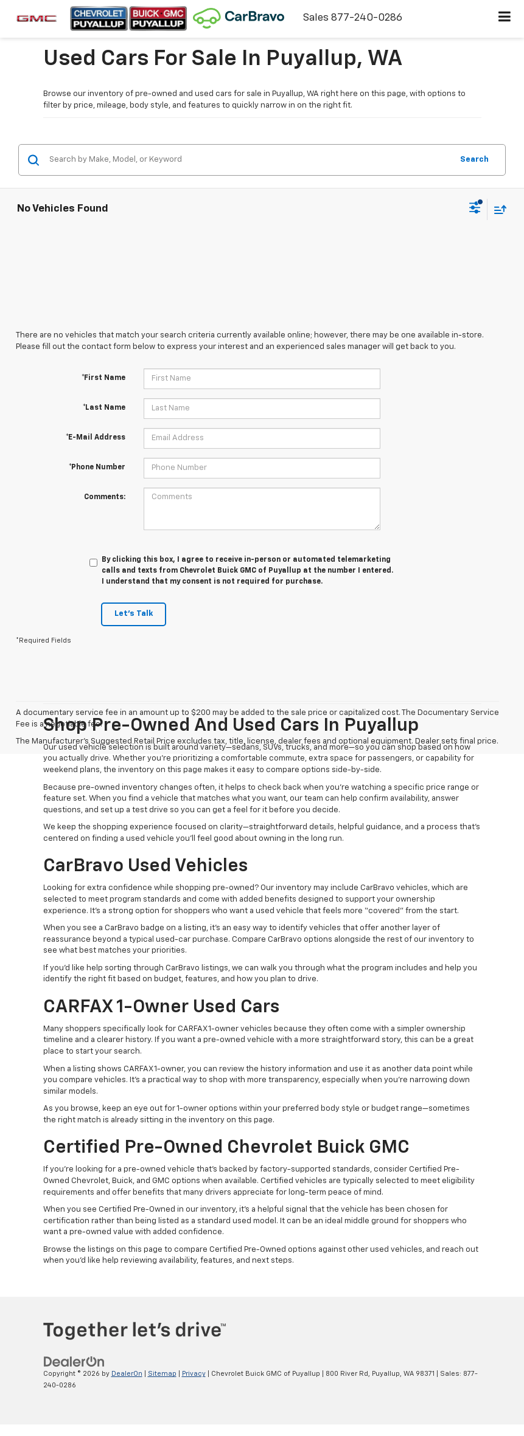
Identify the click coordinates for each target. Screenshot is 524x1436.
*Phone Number (97, 467)
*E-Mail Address (95, 437)
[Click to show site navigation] (505, 19)
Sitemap (162, 1373)
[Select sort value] (497, 209)
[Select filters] (475, 209)
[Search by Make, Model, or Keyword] (249, 159)
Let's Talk (133, 614)
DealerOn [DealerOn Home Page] (126, 1373)
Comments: (104, 497)
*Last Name (104, 408)
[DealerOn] (74, 1362)
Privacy (194, 1373)
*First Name (103, 378)
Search (474, 160)
